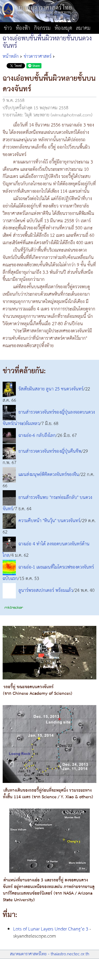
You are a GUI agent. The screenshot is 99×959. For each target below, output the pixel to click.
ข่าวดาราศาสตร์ (37, 56)
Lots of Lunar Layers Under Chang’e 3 (50, 929)
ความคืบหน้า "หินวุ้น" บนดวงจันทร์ (49, 521)
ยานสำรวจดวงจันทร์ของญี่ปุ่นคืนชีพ (49, 451)
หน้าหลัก (11, 56)
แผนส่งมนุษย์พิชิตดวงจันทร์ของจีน (48, 474)
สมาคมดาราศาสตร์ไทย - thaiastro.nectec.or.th (49, 954)
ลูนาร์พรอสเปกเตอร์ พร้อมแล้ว (45, 590)
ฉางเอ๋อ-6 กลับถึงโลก (37, 435)
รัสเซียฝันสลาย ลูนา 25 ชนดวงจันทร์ (50, 389)
